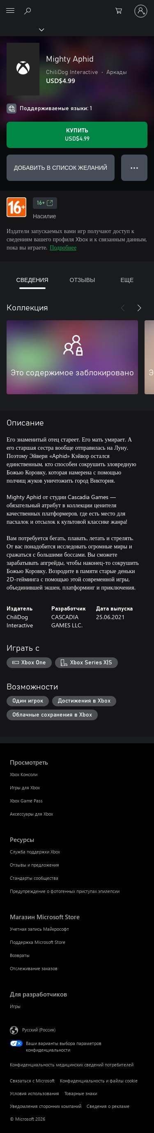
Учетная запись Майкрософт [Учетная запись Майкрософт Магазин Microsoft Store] (39, 929)
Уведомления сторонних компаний (45, 1106)
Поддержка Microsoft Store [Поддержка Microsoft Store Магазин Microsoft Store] (37, 942)
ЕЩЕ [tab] (126, 280)
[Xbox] (21, 29)
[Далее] (139, 308)
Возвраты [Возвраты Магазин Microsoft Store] (20, 955)
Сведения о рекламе (108, 1106)
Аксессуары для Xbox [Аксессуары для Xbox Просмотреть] (31, 813)
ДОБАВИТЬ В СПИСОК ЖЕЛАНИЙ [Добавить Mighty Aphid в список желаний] (60, 167)
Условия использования (34, 1093)
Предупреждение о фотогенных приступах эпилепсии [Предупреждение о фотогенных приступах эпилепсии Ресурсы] (65, 891)
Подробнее (63, 247)
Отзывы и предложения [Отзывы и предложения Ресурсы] (34, 864)
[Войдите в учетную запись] (141, 11)
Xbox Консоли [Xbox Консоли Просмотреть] (23, 774)
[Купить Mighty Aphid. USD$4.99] (77, 135)
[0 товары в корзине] (121, 11)
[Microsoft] (77, 6)
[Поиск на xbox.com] (29, 10)
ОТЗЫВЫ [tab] (82, 280)
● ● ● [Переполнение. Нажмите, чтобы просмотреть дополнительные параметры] (134, 167)
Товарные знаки (80, 1093)
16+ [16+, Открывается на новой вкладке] (45, 203)
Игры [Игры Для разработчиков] (15, 1006)
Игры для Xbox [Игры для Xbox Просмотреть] (25, 787)
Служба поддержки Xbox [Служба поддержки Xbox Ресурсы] (35, 851)
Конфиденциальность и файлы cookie (99, 1080)
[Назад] (123, 308)
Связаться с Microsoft (32, 1080)
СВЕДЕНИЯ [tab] (32, 280)
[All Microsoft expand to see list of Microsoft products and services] (10, 11)
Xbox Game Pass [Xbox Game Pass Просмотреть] (26, 800)
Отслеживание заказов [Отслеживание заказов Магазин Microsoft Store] (33, 968)
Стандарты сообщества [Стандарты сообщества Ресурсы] (34, 878)
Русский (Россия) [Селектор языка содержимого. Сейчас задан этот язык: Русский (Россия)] (38, 1029)
